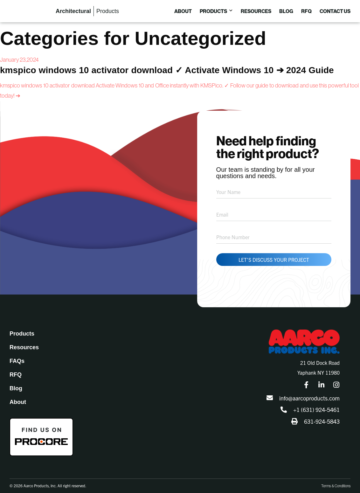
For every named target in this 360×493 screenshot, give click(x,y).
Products (22, 329)
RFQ (16, 370)
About (18, 397)
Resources (24, 343)
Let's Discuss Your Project (274, 255)
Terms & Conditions (335, 481)
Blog (16, 384)
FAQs (17, 356)
